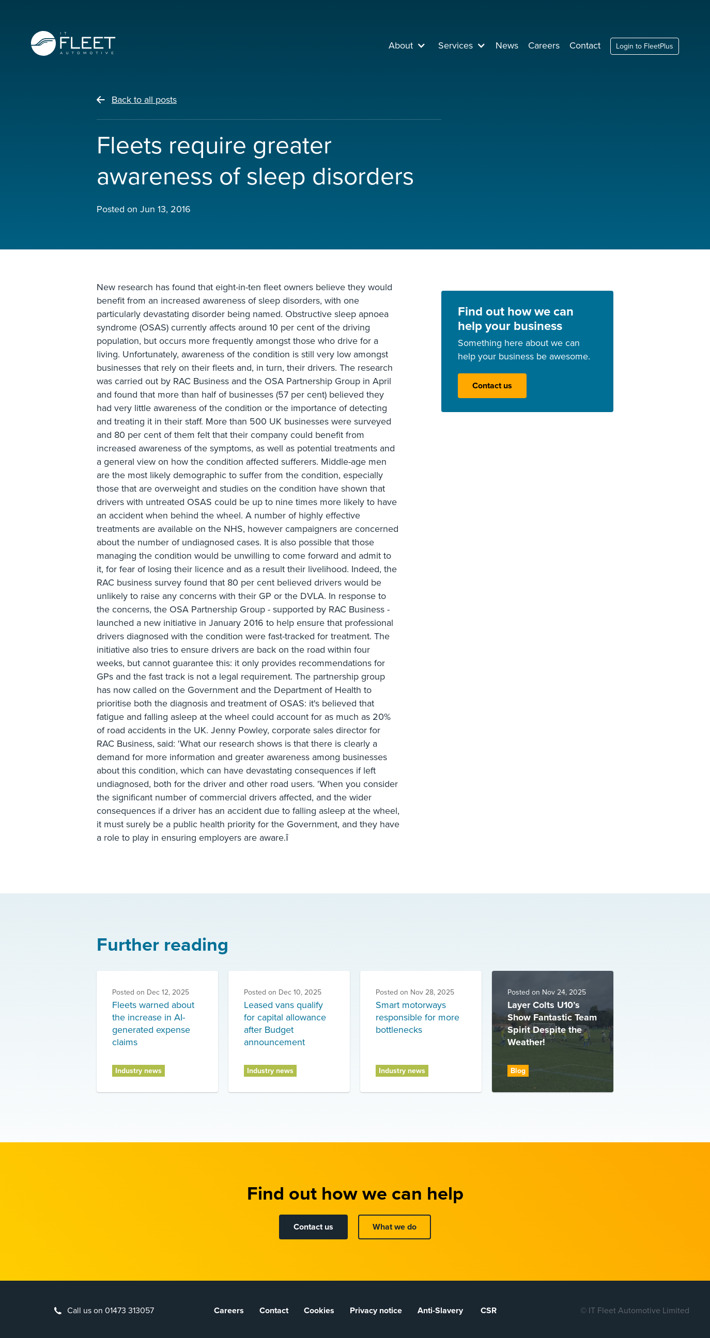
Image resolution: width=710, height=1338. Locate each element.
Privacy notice (376, 1310)
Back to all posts (144, 99)
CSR (489, 1310)
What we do (394, 1227)
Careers (544, 45)
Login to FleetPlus (644, 46)
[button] (407, 45)
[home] (73, 43)
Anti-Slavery (441, 1310)
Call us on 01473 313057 (110, 1310)
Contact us (492, 386)
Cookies (319, 1310)
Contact (584, 45)
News (507, 45)
